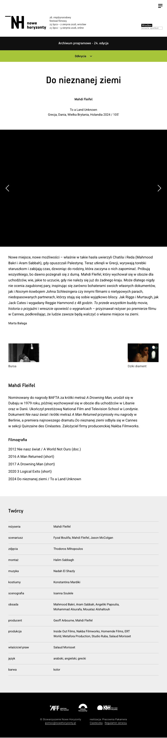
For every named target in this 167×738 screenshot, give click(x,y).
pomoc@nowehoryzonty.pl (60, 723)
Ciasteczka (96, 723)
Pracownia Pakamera (114, 719)
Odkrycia (80, 56)
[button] (159, 188)
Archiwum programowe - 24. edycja (84, 43)
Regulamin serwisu (116, 723)
